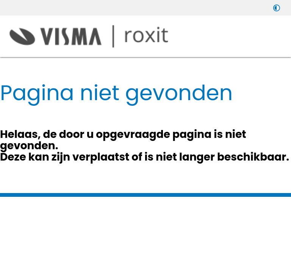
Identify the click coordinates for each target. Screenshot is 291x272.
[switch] (276, 7)
